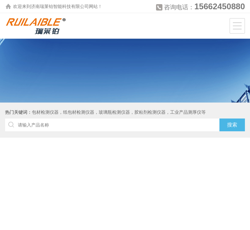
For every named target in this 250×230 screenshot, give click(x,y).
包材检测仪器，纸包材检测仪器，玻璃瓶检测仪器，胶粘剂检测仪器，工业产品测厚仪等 (119, 112)
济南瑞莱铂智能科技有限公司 (60, 6)
